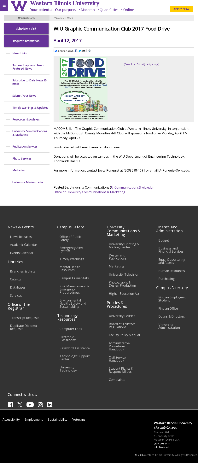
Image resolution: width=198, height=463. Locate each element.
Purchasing (166, 279)
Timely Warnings (72, 259)
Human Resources (171, 271)
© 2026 (139, 455)
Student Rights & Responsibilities (121, 370)
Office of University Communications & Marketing (89, 192)
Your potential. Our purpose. (53, 9)
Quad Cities (109, 9)
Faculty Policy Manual (124, 335)
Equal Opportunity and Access (171, 261)
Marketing (18, 170)
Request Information (26, 41)
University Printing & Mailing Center (124, 245)
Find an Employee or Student (173, 298)
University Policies (122, 316)
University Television (124, 274)
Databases (18, 287)
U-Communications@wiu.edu (132, 187)
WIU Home (58, 17)
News (70, 17)
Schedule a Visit (26, 28)
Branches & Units (22, 271)
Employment (34, 419)
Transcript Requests (24, 318)
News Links (19, 53)
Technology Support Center (75, 357)
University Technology (68, 368)
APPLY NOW (181, 9)
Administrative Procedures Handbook (119, 346)
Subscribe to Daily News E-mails (29, 82)
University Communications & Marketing (29, 133)
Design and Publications (118, 257)
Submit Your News (24, 95)
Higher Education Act (124, 293)
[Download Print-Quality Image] (141, 64)
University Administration (28, 182)
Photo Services (21, 158)
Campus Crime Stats (74, 278)
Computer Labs (71, 329)
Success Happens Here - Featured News (28, 67)
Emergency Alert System (71, 249)
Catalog (15, 279)
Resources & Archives (26, 119)
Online (128, 9)
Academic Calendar (23, 245)
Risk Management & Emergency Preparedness (74, 289)
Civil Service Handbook (117, 359)
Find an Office (168, 308)
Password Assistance (75, 348)
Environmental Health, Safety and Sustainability (73, 303)
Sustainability (57, 419)
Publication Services (25, 146)
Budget (163, 240)
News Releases (21, 237)
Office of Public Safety (70, 238)
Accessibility (11, 419)
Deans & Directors (171, 316)
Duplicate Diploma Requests (23, 327)
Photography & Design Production (122, 284)
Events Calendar (21, 253)
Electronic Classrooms (68, 338)
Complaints (117, 380)
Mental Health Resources (70, 268)
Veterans (78, 419)
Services (16, 295)
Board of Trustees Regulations (122, 325)
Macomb (88, 9)
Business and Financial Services (170, 250)
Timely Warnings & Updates (30, 107)
